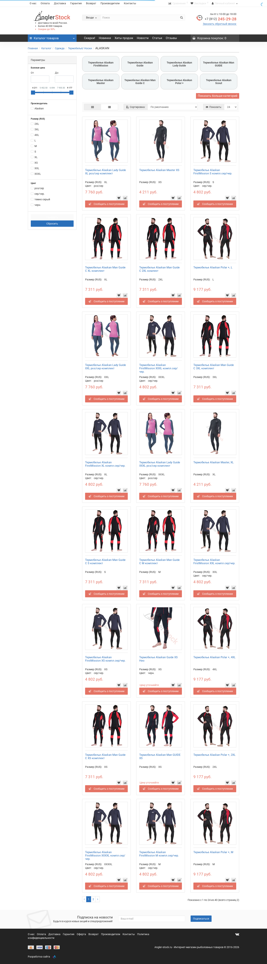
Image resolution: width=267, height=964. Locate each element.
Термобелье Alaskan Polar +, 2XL (214, 755)
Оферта (82, 934)
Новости (143, 38)
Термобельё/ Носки (80, 48)
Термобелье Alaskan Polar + (179, 82)
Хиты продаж (124, 38)
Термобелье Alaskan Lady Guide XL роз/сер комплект (105, 171)
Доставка (60, 3)
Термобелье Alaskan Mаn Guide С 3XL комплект (213, 366)
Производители (110, 3)
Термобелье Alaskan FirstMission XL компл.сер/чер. (105, 464)
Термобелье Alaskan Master (100, 82)
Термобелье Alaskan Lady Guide (179, 64)
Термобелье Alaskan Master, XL (213, 462)
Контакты (130, 3)
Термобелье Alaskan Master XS (159, 170)
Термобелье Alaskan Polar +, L (212, 267)
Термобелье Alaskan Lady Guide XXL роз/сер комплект (105, 366)
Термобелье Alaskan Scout (218, 82)
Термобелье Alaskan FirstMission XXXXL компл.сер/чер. (105, 856)
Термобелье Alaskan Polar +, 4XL (214, 657)
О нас (33, 3)
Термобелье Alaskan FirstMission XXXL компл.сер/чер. (158, 368)
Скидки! (89, 38)
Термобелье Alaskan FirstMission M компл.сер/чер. (159, 854)
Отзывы (171, 38)
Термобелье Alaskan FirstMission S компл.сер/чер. (212, 171)
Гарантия (76, 3)
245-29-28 (220, 19)
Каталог (46, 48)
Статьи (157, 38)
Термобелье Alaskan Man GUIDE (218, 64)
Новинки (105, 38)
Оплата (45, 3)
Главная (33, 48)
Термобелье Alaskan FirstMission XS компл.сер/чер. (105, 659)
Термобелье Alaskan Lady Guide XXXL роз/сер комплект (159, 464)
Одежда (60, 48)
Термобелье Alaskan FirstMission (100, 64)
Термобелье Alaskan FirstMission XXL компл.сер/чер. (214, 561)
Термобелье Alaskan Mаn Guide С (140, 82)
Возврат (91, 3)
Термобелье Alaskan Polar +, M (213, 852)
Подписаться (201, 918)
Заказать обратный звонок (219, 23)
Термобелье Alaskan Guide (140, 64)
